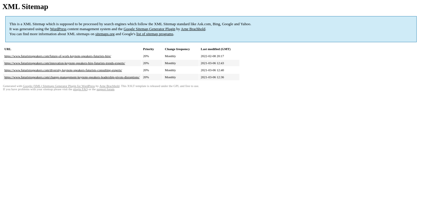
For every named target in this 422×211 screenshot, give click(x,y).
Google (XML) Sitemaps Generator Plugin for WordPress (59, 86)
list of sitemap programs (154, 34)
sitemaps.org (105, 34)
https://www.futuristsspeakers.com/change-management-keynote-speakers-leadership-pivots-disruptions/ (71, 77)
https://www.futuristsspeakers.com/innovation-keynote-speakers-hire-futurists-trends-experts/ (64, 63)
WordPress (58, 29)
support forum (105, 89)
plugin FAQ (80, 89)
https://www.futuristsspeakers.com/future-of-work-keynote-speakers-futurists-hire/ (57, 56)
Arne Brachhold (193, 29)
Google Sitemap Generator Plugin (150, 29)
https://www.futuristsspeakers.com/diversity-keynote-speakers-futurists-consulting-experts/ (63, 70)
